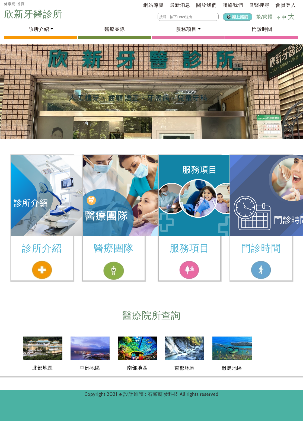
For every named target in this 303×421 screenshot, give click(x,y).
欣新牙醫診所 (34, 14)
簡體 (268, 16)
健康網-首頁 (14, 4)
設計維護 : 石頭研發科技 (151, 394)
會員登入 (286, 5)
